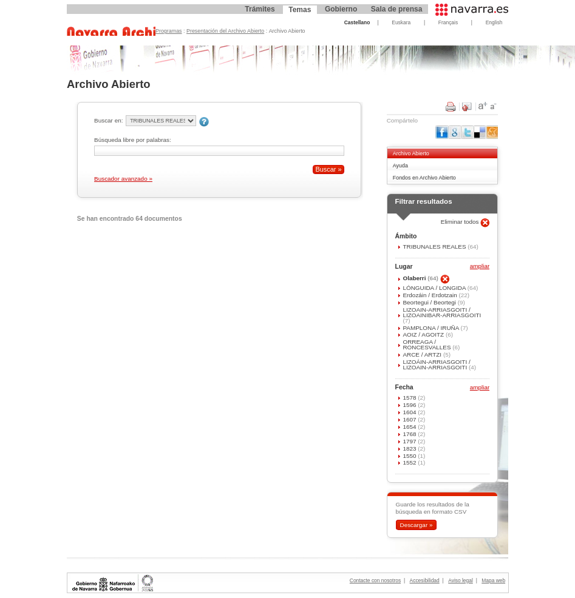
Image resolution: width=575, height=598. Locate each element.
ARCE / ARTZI (423, 354)
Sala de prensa (397, 9)
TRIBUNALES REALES (435, 246)
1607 (410, 419)
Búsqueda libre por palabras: (132, 139)
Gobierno (341, 9)
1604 (410, 412)
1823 (410, 448)
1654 (410, 426)
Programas (168, 31)
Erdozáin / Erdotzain (430, 295)
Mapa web (493, 580)
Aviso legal (460, 580)
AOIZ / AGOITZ (424, 334)
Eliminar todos (461, 221)
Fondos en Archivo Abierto (424, 178)
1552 (410, 462)
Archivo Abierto (411, 153)
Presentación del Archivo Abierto (225, 31)
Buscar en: (108, 120)
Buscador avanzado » (123, 178)
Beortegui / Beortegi (430, 302)
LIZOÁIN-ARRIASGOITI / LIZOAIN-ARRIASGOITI (436, 364)
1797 (410, 441)
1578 (410, 397)
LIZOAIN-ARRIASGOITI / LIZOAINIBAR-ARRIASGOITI (442, 312)
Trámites (259, 9)
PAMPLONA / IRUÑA (431, 327)
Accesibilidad (425, 580)
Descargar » (416, 525)
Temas (299, 9)
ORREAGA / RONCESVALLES (427, 344)
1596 (410, 404)
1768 (410, 434)
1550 (410, 455)
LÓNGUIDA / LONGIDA (435, 287)
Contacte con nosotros (375, 580)
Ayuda (400, 166)
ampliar (479, 266)
